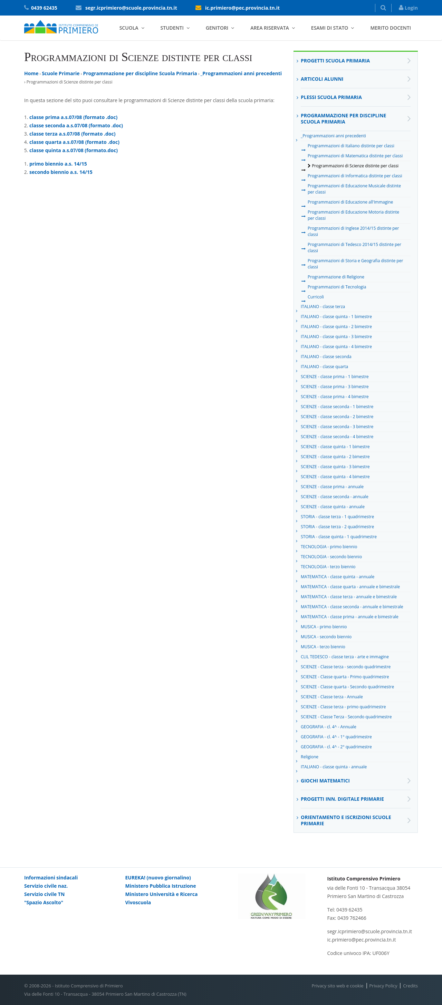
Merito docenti (390, 27)
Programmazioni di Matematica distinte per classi (355, 157)
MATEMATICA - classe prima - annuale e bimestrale (349, 618)
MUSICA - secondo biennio (326, 638)
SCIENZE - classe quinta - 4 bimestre (335, 478)
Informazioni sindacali (51, 877)
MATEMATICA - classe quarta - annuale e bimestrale (350, 588)
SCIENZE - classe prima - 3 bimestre (335, 388)
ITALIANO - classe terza (323, 308)
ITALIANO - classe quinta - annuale (334, 768)
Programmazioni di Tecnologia (337, 288)
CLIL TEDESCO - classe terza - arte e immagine (345, 658)
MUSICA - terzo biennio (323, 648)
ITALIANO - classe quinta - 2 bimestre (336, 328)
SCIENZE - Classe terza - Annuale (332, 698)
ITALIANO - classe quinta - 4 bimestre (336, 348)
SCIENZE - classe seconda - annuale (334, 498)
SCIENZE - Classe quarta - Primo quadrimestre (345, 678)
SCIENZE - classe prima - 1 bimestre (335, 378)
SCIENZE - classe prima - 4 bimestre (335, 398)
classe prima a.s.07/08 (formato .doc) (73, 117)
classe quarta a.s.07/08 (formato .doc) (74, 142)
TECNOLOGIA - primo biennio (329, 548)
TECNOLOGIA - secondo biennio (331, 558)
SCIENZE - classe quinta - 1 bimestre (335, 448)
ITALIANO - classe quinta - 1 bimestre (336, 318)
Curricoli (316, 298)
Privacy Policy (383, 985)
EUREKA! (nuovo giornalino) (158, 877)
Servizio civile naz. (46, 886)
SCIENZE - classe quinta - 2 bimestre (335, 458)
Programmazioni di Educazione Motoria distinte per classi (353, 215)
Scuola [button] (128, 27)
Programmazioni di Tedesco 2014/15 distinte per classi (354, 248)
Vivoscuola (138, 902)
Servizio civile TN (44, 894)
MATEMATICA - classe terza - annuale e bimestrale (349, 598)
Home (31, 73)
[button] (383, 8)
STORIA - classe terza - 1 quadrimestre (337, 518)
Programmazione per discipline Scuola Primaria (140, 73)
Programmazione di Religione (336, 278)
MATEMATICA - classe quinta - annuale (337, 578)
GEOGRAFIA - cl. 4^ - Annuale (328, 728)
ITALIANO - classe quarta (324, 368)
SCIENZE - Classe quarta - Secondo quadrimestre (347, 688)
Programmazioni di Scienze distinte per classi (353, 167)
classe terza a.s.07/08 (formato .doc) (72, 133)
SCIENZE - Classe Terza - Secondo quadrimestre (346, 718)
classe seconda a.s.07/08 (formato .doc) (76, 125)
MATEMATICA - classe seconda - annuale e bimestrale (352, 608)
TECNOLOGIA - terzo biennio (328, 568)
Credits (410, 985)
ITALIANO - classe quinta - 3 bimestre (336, 338)
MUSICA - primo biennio (324, 628)
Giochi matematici (325, 780)
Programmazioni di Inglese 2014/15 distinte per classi (353, 231)
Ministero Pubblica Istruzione (160, 886)
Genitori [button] (217, 27)
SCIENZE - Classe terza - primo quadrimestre (343, 708)
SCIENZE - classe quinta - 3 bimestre (335, 468)
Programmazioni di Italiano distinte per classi (351, 147)
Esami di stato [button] (329, 27)
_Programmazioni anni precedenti (241, 73)
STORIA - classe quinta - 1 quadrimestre (339, 538)
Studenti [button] (172, 27)
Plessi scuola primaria (331, 97)
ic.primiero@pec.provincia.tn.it (242, 7)
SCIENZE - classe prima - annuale (332, 488)
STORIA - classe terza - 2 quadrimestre (337, 528)
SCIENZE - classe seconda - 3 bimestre (337, 428)
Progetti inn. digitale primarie (342, 799)
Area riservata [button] (269, 27)
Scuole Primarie (60, 73)
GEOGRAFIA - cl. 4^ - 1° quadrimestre (336, 738)
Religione (309, 758)
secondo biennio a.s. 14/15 (61, 172)
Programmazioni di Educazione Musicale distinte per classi (354, 189)
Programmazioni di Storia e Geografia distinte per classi (355, 264)
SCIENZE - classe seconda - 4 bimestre (337, 438)
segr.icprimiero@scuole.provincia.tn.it (131, 7)
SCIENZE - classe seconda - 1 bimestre (337, 408)
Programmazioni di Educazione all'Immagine (350, 203)
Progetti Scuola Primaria (335, 60)
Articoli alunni (322, 79)
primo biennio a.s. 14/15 (58, 163)
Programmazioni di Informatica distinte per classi (355, 177)
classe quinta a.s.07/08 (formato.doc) (73, 150)
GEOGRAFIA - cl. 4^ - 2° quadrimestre (336, 748)
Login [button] (408, 7)
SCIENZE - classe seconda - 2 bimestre (337, 418)
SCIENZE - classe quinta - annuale (333, 508)
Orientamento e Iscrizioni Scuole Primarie (346, 820)
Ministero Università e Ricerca (161, 894)
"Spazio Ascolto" (43, 902)
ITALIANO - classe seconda (326, 358)
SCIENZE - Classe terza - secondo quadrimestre (346, 668)
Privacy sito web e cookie (337, 985)
